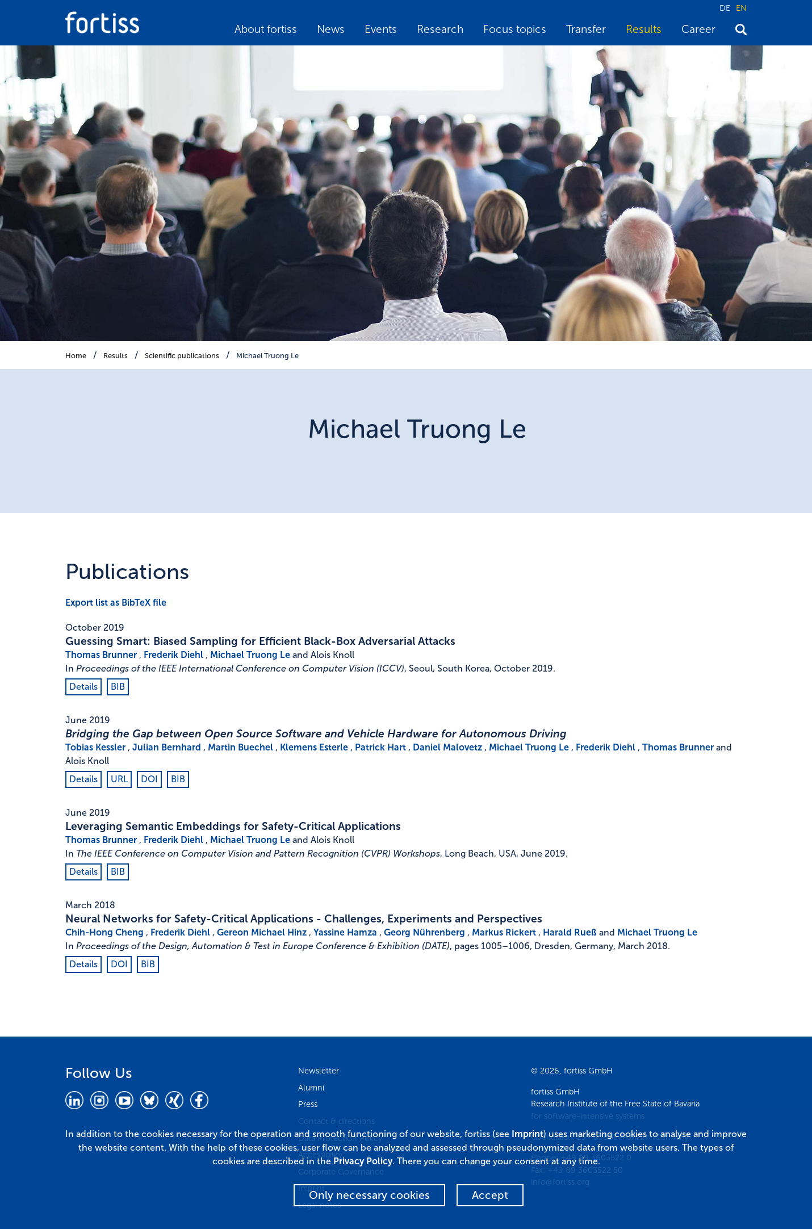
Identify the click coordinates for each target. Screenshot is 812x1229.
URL (119, 779)
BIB (118, 686)
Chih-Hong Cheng (104, 932)
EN (741, 8)
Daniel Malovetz (447, 747)
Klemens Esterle (314, 747)
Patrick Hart (380, 747)
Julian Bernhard (166, 747)
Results (644, 29)
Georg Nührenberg (424, 932)
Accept (490, 1195)
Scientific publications (182, 355)
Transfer (586, 29)
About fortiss (266, 29)
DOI (149, 779)
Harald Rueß (570, 932)
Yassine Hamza (345, 932)
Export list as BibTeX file (115, 602)
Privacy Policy (362, 1161)
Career (698, 29)
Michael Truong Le (267, 355)
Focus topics (514, 29)
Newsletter (318, 1071)
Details (83, 686)
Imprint (527, 1134)
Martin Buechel (240, 747)
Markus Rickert (504, 932)
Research (440, 29)
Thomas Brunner (101, 654)
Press (307, 1104)
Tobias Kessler (95, 747)
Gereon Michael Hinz (262, 932)
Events (381, 29)
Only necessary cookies (369, 1195)
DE (724, 8)
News (331, 29)
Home (75, 355)
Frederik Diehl (173, 654)
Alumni (311, 1088)
